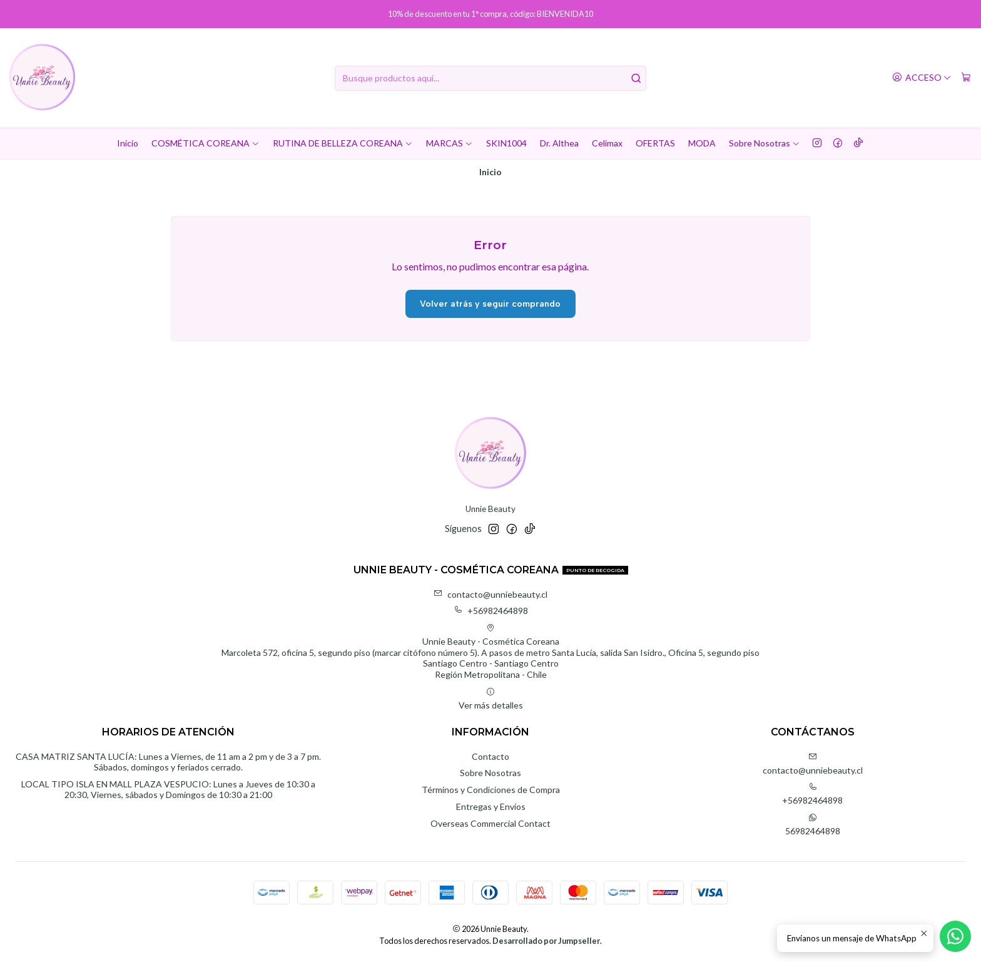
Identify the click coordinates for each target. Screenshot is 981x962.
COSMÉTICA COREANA (205, 143)
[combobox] (491, 78)
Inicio (127, 143)
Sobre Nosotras (764, 143)
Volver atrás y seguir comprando (490, 304)
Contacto (490, 756)
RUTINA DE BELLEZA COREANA (343, 143)
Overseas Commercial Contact (490, 823)
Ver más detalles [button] (491, 698)
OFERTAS (655, 143)
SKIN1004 (506, 143)
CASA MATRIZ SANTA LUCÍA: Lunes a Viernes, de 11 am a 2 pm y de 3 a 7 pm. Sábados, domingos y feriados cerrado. (168, 762)
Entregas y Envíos (491, 806)
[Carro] (965, 78)
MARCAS (449, 143)
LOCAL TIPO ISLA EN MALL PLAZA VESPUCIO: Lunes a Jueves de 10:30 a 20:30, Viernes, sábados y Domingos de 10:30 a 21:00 (168, 790)
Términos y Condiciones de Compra (491, 789)
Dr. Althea (559, 143)
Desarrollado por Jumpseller (546, 941)
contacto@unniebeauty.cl (490, 594)
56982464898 (812, 824)
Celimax (607, 143)
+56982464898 (491, 610)
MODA (702, 143)
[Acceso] (921, 78)
